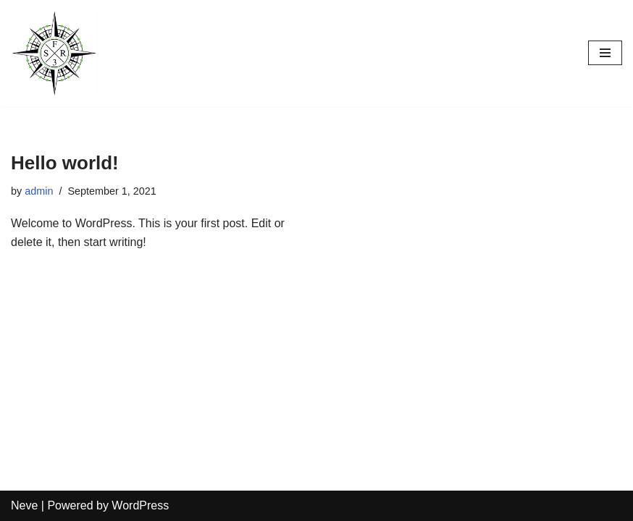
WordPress (140, 505)
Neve (24, 505)
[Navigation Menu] (605, 53)
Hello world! (65, 163)
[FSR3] (54, 53)
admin (39, 191)
